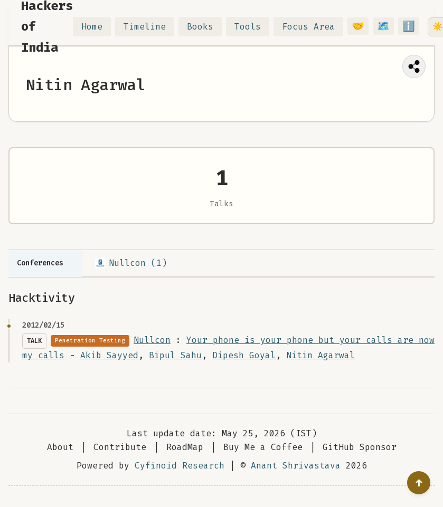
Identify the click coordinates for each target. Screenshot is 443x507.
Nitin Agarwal (320, 355)
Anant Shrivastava (296, 465)
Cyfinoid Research (179, 465)
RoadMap (184, 447)
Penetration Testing (90, 341)
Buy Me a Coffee (263, 447)
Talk (34, 341)
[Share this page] (414, 66)
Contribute (119, 447)
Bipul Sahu (175, 355)
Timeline (145, 26)
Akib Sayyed (109, 355)
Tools (247, 26)
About (60, 447)
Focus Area (308, 26)
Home (91, 26)
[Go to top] (418, 482)
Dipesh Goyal (244, 355)
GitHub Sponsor (360, 447)
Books (200, 26)
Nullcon (152, 340)
